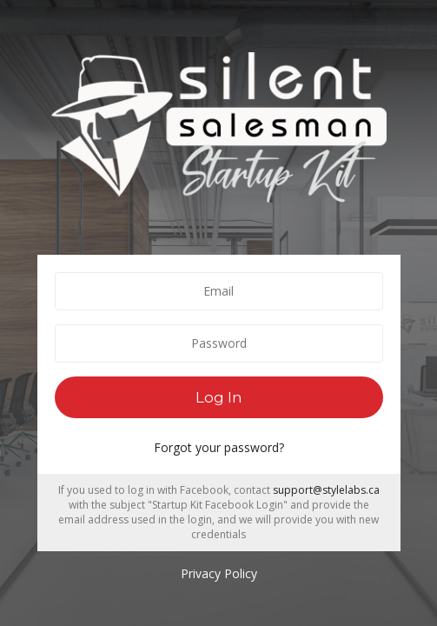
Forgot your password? (219, 447)
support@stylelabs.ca (326, 490)
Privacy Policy (219, 573)
